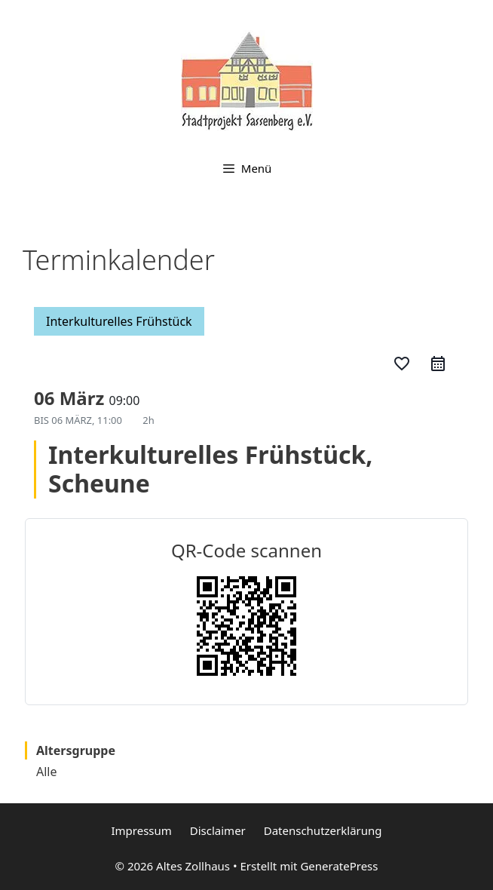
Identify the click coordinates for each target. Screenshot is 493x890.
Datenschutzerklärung (323, 830)
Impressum (141, 830)
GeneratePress (339, 865)
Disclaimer (218, 830)
